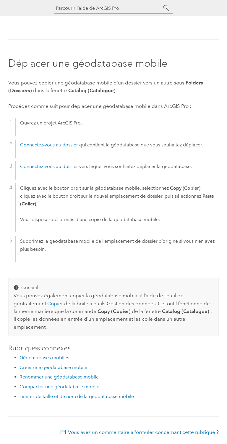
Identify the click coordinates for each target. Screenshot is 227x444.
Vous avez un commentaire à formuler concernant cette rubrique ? (143, 432)
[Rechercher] (166, 8)
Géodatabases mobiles (44, 357)
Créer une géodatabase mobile (53, 367)
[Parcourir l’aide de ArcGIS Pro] (107, 8)
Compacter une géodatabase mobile (59, 386)
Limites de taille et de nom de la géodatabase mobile (77, 396)
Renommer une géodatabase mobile (59, 377)
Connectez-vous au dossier (49, 145)
